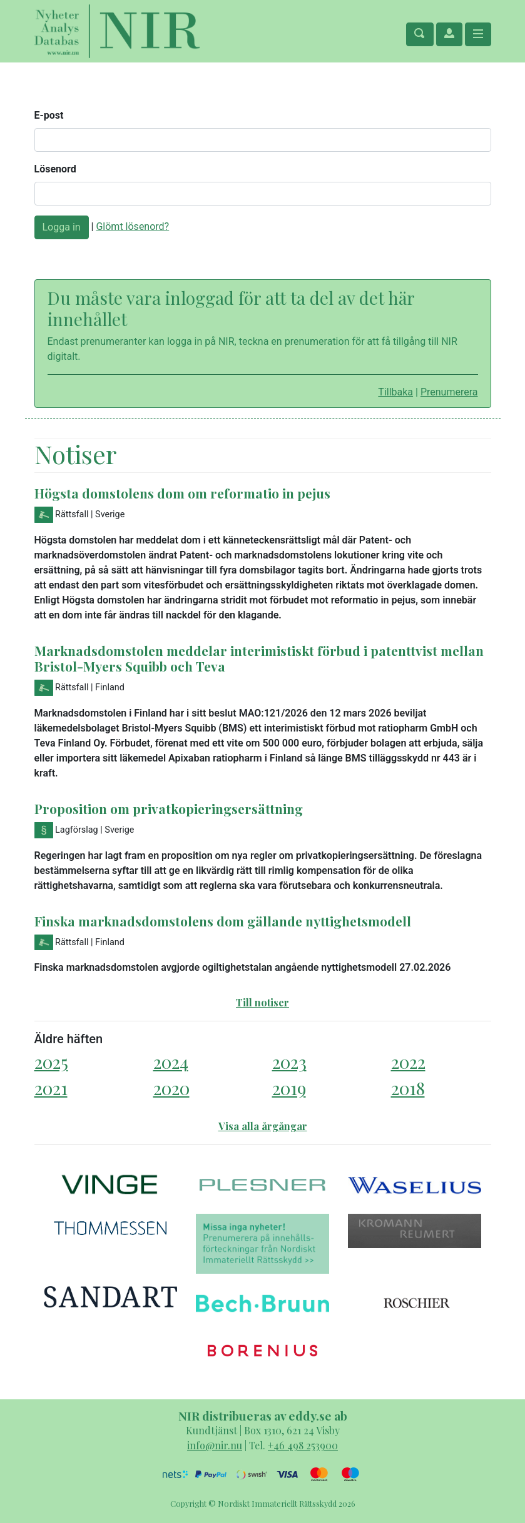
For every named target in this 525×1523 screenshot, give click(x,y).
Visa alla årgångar (262, 1126)
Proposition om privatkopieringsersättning (168, 808)
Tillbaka (395, 392)
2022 (408, 1061)
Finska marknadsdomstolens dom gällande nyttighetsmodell (222, 921)
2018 (408, 1087)
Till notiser (262, 1002)
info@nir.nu (214, 1445)
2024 (170, 1061)
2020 (171, 1087)
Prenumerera (449, 392)
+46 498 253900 (303, 1445)
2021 (51, 1087)
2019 (289, 1087)
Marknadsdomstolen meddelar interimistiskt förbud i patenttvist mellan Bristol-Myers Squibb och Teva (259, 658)
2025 (51, 1061)
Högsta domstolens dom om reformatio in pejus (182, 493)
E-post (49, 115)
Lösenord (55, 169)
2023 (289, 1061)
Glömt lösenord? (132, 226)
